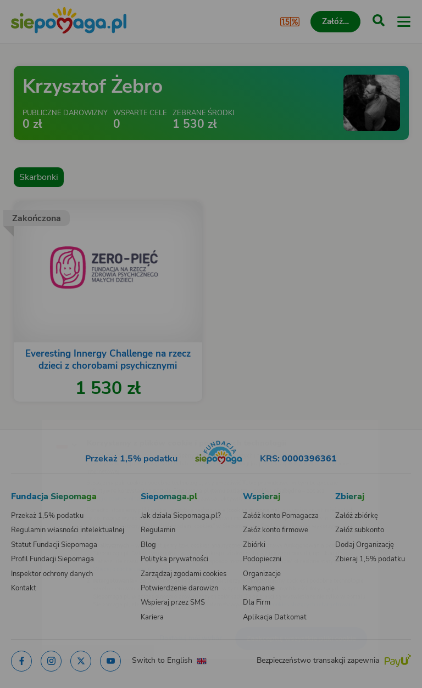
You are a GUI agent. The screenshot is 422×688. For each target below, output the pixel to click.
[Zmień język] (31, 422)
